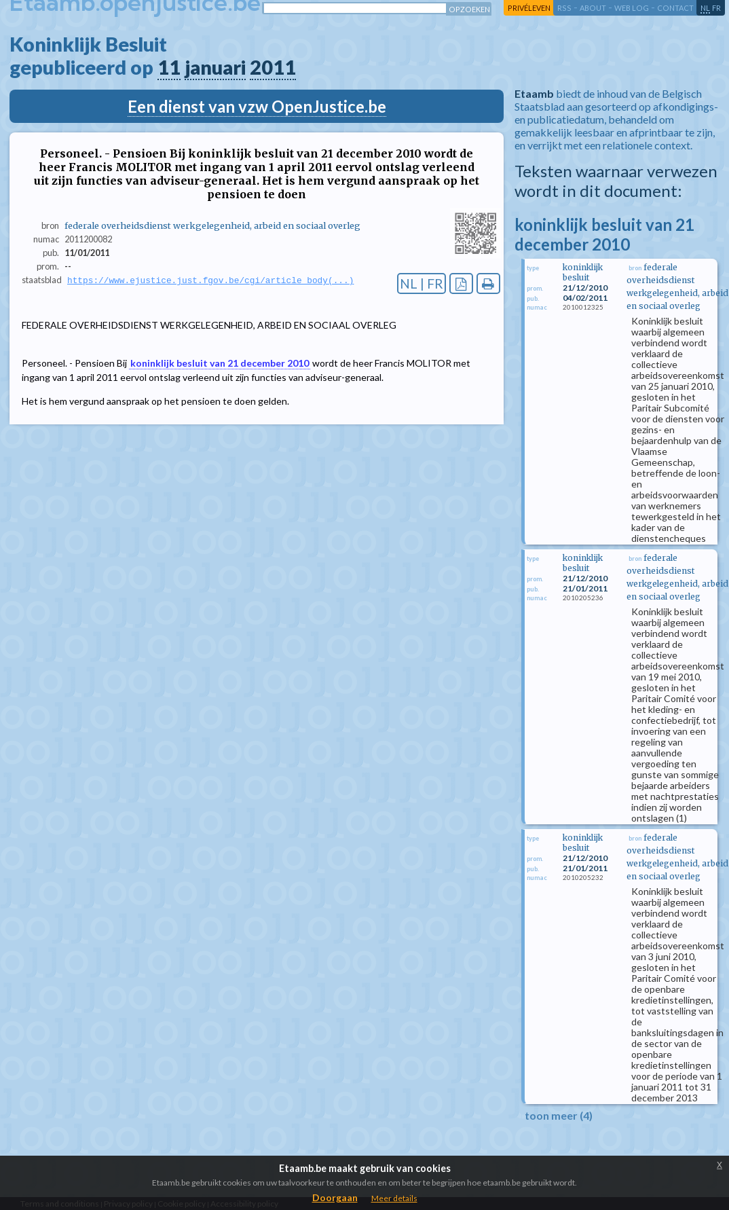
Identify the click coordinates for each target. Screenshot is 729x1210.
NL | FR (421, 283)
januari (215, 67)
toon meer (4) (559, 1115)
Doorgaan (335, 1197)
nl (705, 7)
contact (675, 7)
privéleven (529, 7)
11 (169, 67)
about (593, 7)
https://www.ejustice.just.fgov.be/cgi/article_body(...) (210, 280)
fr (716, 7)
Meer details (394, 1198)
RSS (564, 7)
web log (631, 7)
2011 (273, 67)
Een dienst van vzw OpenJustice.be (257, 106)
